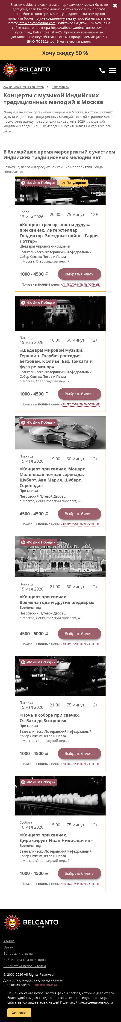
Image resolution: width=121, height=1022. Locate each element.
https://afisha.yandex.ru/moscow (76, 27)
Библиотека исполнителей (24, 966)
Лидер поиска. (46, 985)
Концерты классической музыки (26, 70)
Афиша (9, 941)
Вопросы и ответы (18, 953)
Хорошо (19, 1012)
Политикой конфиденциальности (86, 1002)
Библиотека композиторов (24, 959)
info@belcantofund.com (37, 23)
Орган (8, 947)
